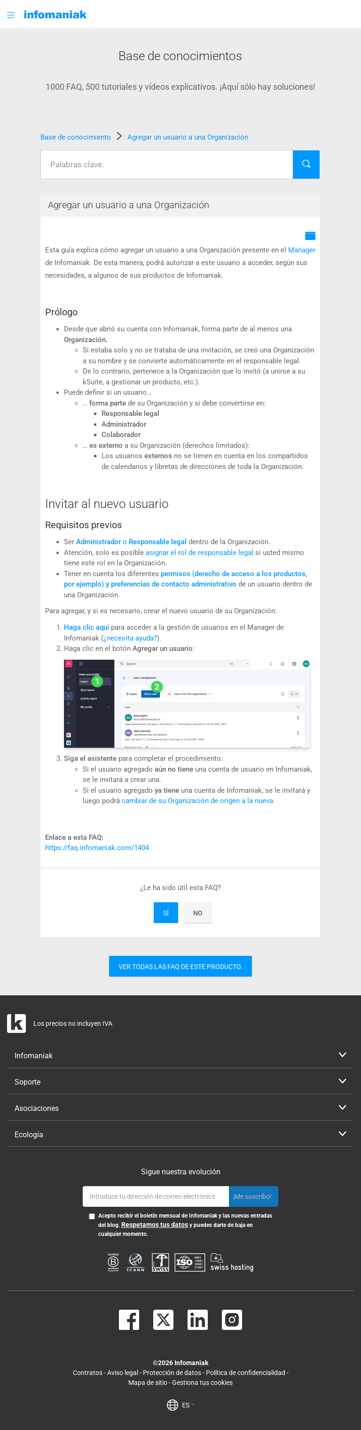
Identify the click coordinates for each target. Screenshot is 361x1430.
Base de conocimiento (76, 137)
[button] (11, 14)
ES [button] (188, 1405)
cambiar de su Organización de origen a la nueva (197, 801)
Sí (166, 913)
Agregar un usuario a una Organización (187, 137)
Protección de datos (172, 1372)
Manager (301, 250)
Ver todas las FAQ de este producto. (180, 966)
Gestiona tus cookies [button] (202, 1382)
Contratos (87, 1372)
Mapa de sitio (147, 1382)
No (198, 913)
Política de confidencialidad (245, 1372)
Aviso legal (122, 1372)
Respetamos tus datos (154, 1224)
